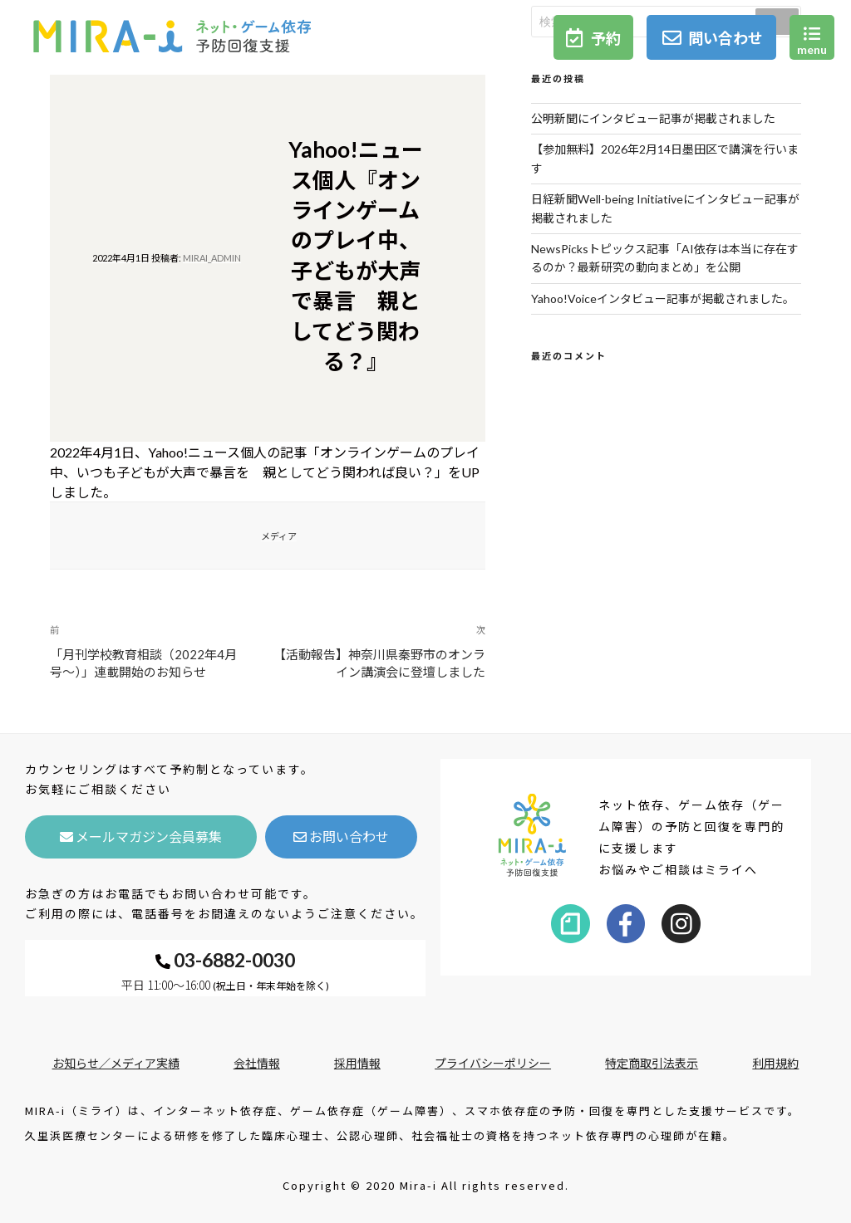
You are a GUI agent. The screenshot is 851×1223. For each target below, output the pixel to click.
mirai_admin (212, 257)
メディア (279, 536)
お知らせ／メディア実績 (116, 1063)
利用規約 (775, 1063)
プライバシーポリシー (493, 1063)
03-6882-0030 (225, 959)
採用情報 (357, 1063)
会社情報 (257, 1063)
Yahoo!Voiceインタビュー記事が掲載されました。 (662, 298)
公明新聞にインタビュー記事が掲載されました (653, 118)
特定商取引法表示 (651, 1063)
